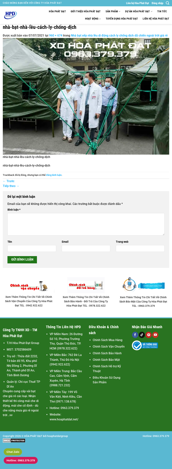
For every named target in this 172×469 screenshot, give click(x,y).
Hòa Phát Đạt (57, 11)
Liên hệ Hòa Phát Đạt (137, 3)
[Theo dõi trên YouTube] (155, 335)
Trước (8, 181)
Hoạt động (93, 19)
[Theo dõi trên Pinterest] (149, 335)
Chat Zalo (13, 451)
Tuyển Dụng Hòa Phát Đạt (122, 18)
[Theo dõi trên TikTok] (142, 335)
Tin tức (162, 11)
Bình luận (13, 209)
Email (65, 241)
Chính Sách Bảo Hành (107, 353)
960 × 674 (55, 35)
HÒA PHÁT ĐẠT (33, 436)
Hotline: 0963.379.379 (21, 460)
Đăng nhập (157, 3)
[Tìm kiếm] (167, 3)
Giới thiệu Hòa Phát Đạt (86, 11)
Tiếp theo (11, 186)
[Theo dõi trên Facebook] (135, 335)
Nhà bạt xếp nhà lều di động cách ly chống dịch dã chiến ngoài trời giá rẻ (119, 35)
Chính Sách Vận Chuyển (109, 346)
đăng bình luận (54, 175)
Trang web (122, 241)
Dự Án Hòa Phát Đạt (138, 11)
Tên (9, 241)
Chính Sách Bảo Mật (106, 360)
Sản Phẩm (113, 11)
